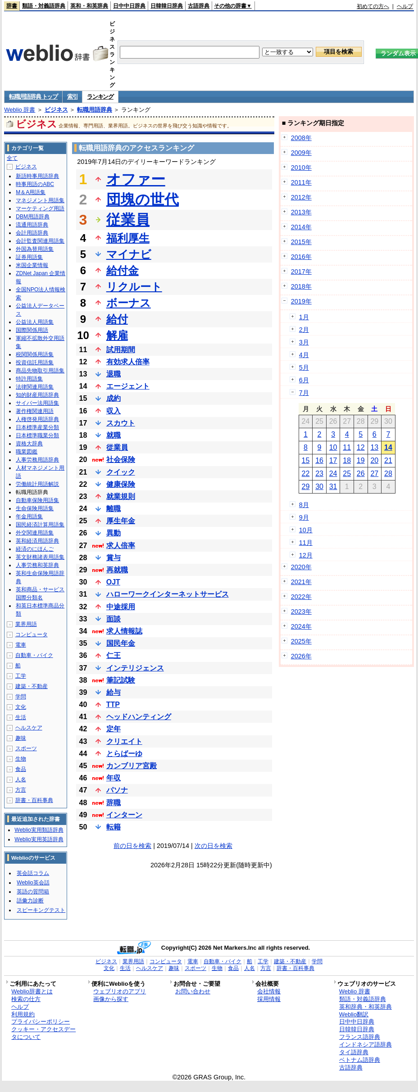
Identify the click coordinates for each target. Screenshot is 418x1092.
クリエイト (124, 741)
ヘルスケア (28, 728)
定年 (113, 729)
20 (374, 460)
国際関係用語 (32, 330)
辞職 (113, 803)
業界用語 (26, 624)
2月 (304, 329)
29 (306, 486)
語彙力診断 (30, 900)
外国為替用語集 (35, 249)
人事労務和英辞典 (37, 565)
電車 (20, 645)
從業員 (117, 447)
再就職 (117, 570)
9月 (304, 517)
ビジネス (56, 109)
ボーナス (128, 303)
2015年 (301, 241)
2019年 (301, 301)
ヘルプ (405, 6)
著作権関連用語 (35, 411)
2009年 (301, 152)
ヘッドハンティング (138, 716)
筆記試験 (120, 680)
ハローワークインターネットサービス (167, 594)
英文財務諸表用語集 (40, 557)
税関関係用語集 (35, 354)
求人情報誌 (124, 631)
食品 (20, 769)
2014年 (301, 227)
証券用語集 (29, 257)
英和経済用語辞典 (37, 541)
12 (361, 447)
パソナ (117, 790)
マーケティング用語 (40, 208)
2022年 (301, 596)
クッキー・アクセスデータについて (43, 1033)
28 (388, 473)
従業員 (128, 220)
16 (319, 460)
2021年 (301, 581)
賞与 (113, 558)
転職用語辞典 (94, 109)
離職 (113, 508)
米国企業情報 (32, 265)
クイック (120, 472)
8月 (304, 504)
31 (333, 486)
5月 (304, 367)
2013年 (301, 212)
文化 (20, 707)
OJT (113, 582)
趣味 (20, 738)
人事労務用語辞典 (37, 460)
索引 (72, 96)
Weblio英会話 (33, 882)
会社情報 (269, 991)
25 (347, 473)
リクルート (134, 287)
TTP (113, 704)
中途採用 (120, 607)
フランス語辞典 (359, 1036)
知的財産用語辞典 (37, 395)
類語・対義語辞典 (43, 6)
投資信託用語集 (35, 362)
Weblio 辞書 (19, 109)
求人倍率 (120, 545)
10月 (306, 530)
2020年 (301, 567)
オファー (135, 179)
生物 (20, 759)
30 (319, 486)
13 (374, 447)
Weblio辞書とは (31, 991)
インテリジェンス (135, 668)
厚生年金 (120, 521)
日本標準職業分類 (37, 435)
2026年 (301, 656)
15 (306, 460)
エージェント (128, 386)
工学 (20, 676)
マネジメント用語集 (40, 200)
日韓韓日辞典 (166, 6)
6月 (304, 380)
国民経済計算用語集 (40, 524)
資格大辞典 (29, 443)
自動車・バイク (34, 655)
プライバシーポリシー (40, 1021)
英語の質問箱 (33, 891)
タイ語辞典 (353, 1052)
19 (361, 460)
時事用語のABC (35, 184)
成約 (113, 398)
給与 (113, 692)
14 (388, 447)
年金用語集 (29, 516)
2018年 (301, 286)
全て (12, 158)
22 (306, 473)
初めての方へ (373, 6)
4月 (304, 354)
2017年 (301, 271)
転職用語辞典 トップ (33, 96)
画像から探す (110, 999)
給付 (117, 319)
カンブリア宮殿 (131, 766)
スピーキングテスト (41, 910)
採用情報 (269, 999)
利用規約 (23, 1014)
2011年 (301, 182)
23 (319, 473)
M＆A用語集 (30, 192)
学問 (20, 696)
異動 (113, 533)
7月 (304, 392)
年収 (113, 778)
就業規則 (120, 496)
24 (333, 473)
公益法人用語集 (35, 322)
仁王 (113, 655)
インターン (124, 815)
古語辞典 (198, 6)
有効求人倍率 (128, 362)
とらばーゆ (124, 753)
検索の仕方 (26, 999)
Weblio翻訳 (353, 1014)
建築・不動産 (31, 686)
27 (374, 473)
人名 (20, 779)
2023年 (301, 611)
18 (347, 460)
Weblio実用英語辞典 (38, 839)
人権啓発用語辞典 (37, 419)
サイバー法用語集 (37, 403)
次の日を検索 (213, 845)
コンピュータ (31, 634)
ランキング (100, 96)
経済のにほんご (35, 549)
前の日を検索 (132, 845)
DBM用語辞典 (33, 216)
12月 (306, 555)
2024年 (301, 626)
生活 (20, 717)
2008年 (301, 137)
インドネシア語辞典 (365, 1044)
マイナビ (128, 254)
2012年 (301, 197)
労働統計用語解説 (37, 484)
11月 (306, 542)
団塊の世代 (142, 199)
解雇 (117, 335)
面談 (113, 619)
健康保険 (120, 484)
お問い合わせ (192, 991)
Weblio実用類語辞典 (38, 830)
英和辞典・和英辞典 (365, 1006)
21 (388, 460)
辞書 (11, 6)
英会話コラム (33, 873)
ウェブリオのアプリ (119, 991)
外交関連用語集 (35, 533)
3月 (304, 342)
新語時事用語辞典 (37, 176)
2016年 (301, 256)
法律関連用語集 (35, 387)
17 (333, 460)
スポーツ (26, 748)
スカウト (120, 423)
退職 (113, 374)
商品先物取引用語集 (40, 370)
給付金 (122, 270)
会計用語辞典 (32, 233)
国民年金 (120, 643)
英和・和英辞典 (89, 6)
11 (347, 447)
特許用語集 (29, 379)
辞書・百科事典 (34, 800)
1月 (304, 317)
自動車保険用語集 (37, 500)
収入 (113, 411)
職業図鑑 (26, 452)
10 (333, 447)
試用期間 (120, 349)
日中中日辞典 (129, 6)
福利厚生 (128, 238)
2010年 (301, 167)
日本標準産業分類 (37, 427)
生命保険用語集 (35, 508)
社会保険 (120, 459)
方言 (20, 790)
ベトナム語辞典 (359, 1059)
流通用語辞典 (32, 225)
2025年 (301, 641)
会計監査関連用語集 (40, 241)
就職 (113, 435)
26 (361, 473)
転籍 (113, 827)
